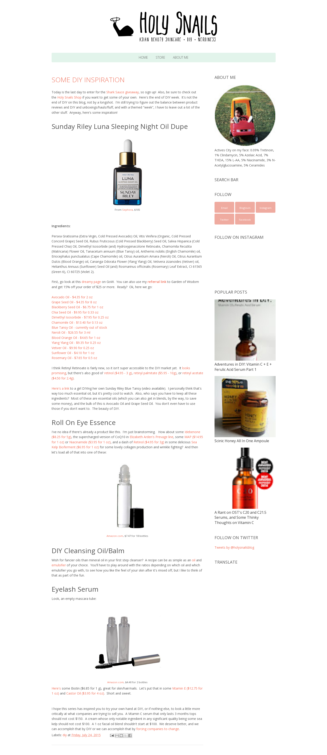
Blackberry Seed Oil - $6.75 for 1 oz (77, 307)
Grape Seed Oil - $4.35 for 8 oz (74, 302)
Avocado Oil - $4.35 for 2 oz (72, 297)
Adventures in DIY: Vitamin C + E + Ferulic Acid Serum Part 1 (243, 367)
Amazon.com (115, 536)
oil (193, 560)
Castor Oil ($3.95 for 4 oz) (85, 693)
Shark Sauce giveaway (122, 92)
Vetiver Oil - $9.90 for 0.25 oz (73, 348)
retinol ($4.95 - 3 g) (118, 373)
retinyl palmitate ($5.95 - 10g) (155, 373)
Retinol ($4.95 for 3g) (149, 442)
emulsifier (59, 565)
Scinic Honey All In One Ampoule (242, 440)
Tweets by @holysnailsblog (234, 547)
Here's (56, 688)
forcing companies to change (157, 729)
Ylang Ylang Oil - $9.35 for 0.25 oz (76, 342)
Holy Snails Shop (69, 97)
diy (65, 735)
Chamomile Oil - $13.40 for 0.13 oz (77, 322)
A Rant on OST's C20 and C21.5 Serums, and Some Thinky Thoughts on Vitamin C (240, 517)
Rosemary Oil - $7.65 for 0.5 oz (74, 358)
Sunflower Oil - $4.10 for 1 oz (73, 353)
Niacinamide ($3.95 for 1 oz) (90, 442)
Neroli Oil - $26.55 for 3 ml (71, 332)
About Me (181, 57)
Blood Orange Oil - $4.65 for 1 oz (76, 337)
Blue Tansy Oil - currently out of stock (79, 327)
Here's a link (60, 388)
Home (143, 57)
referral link (157, 282)
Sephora (127, 209)
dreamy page (91, 282)
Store (160, 57)
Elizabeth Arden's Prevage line (151, 437)
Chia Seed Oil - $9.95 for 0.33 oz (75, 312)
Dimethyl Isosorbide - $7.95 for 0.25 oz (80, 317)
